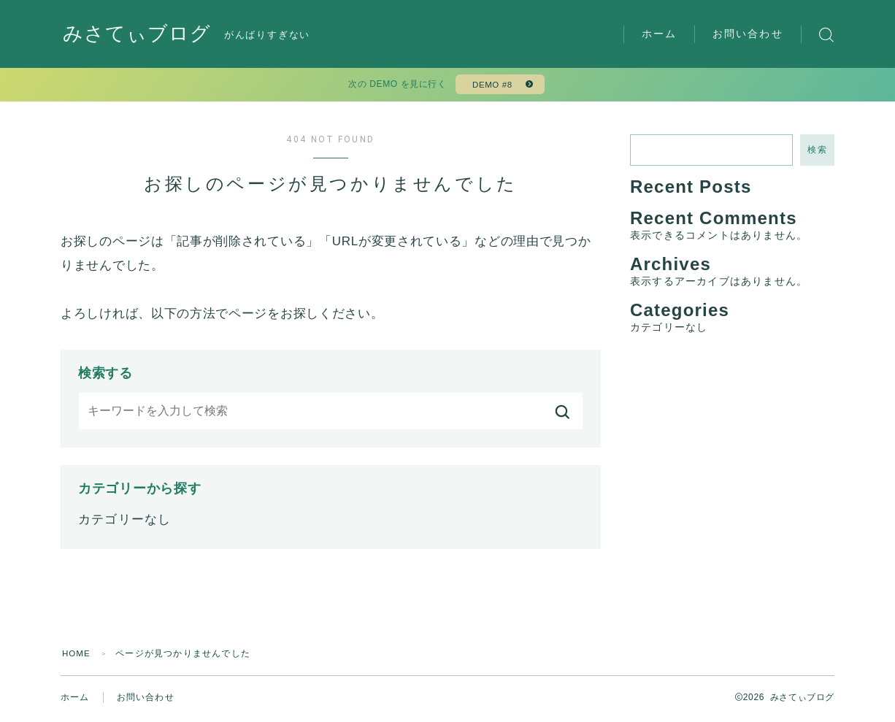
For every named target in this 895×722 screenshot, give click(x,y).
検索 (817, 152)
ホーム (659, 33)
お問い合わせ (747, 33)
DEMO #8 (491, 86)
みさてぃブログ (139, 34)
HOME (77, 656)
